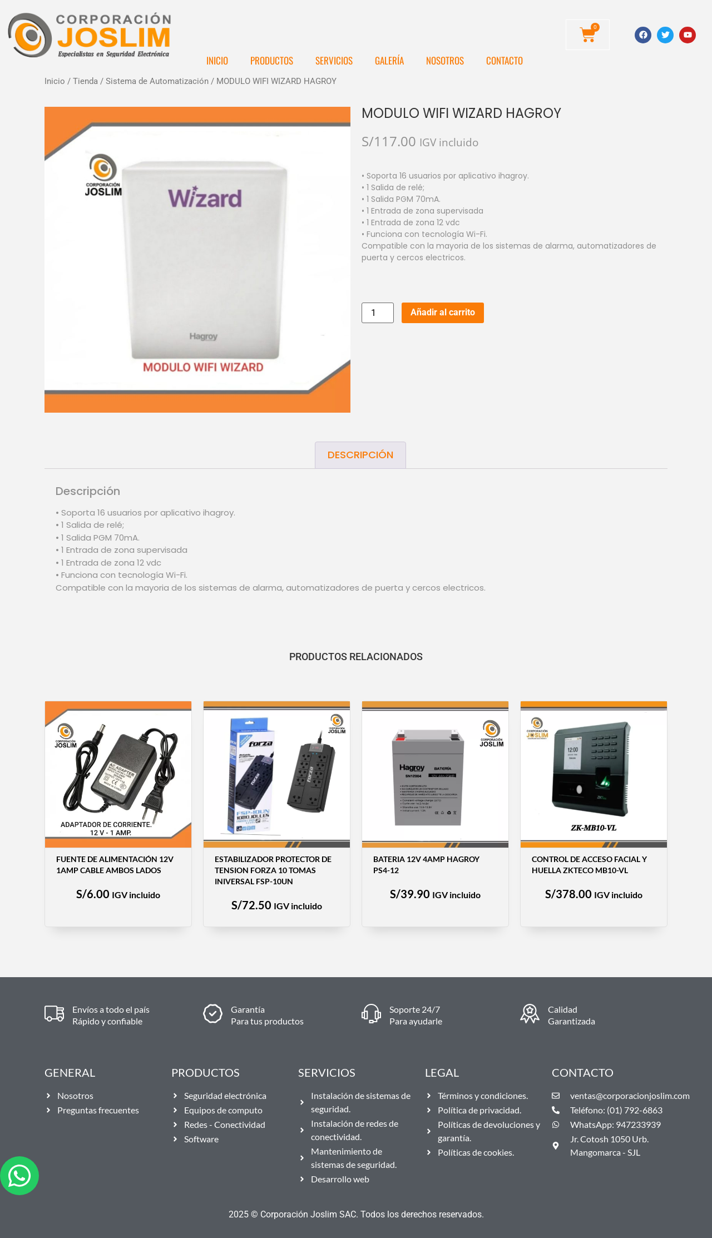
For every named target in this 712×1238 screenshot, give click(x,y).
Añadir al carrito (443, 312)
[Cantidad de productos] (378, 313)
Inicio (217, 60)
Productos (271, 60)
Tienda (85, 81)
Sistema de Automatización (157, 81)
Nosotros (445, 60)
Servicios (334, 60)
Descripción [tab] (360, 455)
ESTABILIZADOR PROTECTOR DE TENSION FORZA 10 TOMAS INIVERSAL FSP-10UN (273, 870)
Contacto (504, 60)
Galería (389, 60)
